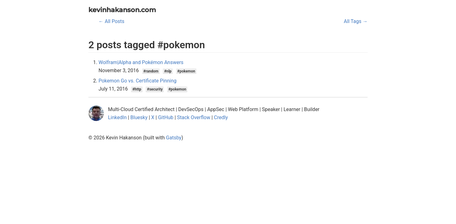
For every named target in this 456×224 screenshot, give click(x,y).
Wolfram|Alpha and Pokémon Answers (141, 62)
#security (154, 89)
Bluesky (139, 117)
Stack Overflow (193, 117)
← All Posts (112, 21)
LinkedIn (117, 117)
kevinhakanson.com (122, 10)
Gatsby (173, 138)
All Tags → (356, 21)
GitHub (165, 117)
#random (150, 71)
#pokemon (186, 71)
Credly (221, 117)
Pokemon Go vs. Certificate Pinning (138, 81)
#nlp (168, 71)
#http (136, 89)
